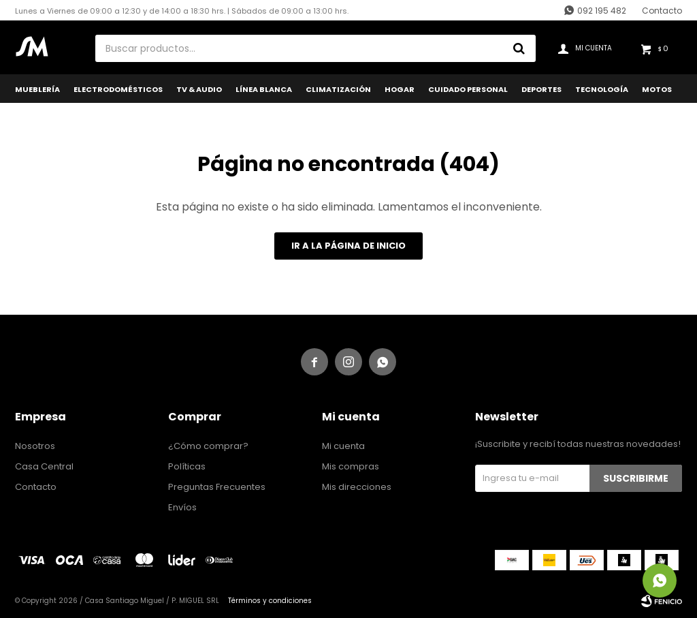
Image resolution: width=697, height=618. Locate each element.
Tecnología (601, 89)
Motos (657, 89)
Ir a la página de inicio (348, 245)
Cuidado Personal (468, 89)
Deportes (541, 89)
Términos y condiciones (270, 601)
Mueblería (37, 89)
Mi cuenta (343, 445)
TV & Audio (199, 89)
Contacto (662, 10)
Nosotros (35, 445)
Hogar (400, 89)
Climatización (338, 89)
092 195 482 (601, 10)
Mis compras (350, 466)
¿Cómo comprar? (208, 445)
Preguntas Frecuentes (216, 486)
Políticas (187, 466)
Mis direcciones (356, 486)
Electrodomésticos (118, 89)
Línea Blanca (264, 89)
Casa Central (44, 466)
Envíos (182, 507)
